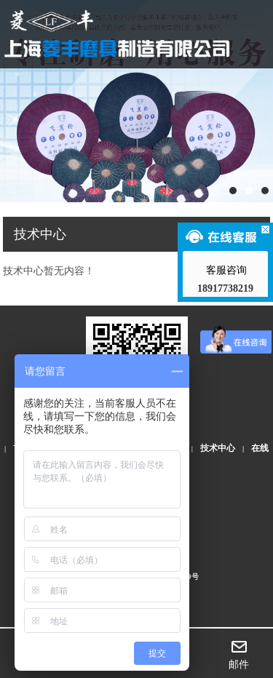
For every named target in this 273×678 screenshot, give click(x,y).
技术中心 (217, 448)
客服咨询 (226, 270)
